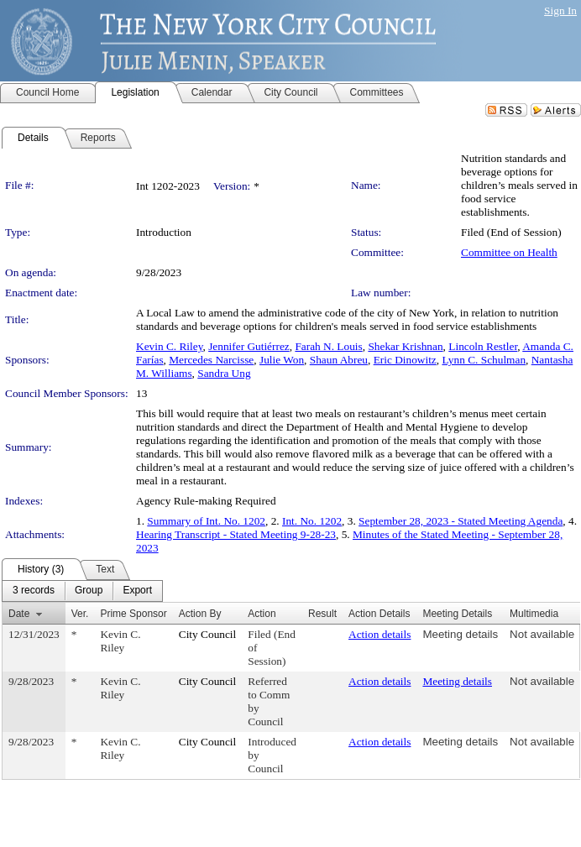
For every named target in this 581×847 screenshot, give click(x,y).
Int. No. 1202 (312, 521)
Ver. (80, 614)
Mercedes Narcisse (211, 359)
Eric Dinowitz (405, 359)
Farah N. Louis (328, 346)
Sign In (560, 10)
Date (18, 614)
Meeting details (460, 634)
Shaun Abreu (339, 359)
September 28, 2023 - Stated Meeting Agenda (461, 521)
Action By (200, 614)
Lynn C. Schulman (484, 359)
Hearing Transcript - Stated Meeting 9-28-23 (236, 534)
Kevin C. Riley (169, 346)
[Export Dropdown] (137, 591)
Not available (542, 634)
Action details (379, 634)
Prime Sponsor (133, 614)
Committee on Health (509, 252)
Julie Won (281, 359)
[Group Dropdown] (89, 591)
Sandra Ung (223, 373)
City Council (208, 634)
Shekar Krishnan (405, 346)
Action (261, 614)
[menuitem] (34, 591)
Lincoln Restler (482, 346)
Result (322, 614)
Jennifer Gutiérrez (249, 346)
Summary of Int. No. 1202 (206, 521)
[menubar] (82, 591)
